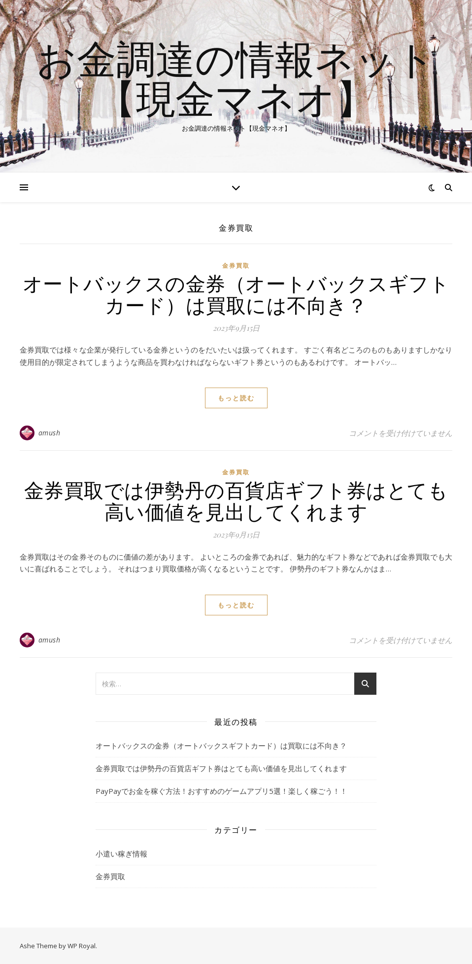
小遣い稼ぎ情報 (121, 853)
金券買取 (236, 265)
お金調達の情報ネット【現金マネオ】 (236, 77)
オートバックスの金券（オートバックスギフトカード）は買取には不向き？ (236, 294)
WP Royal (81, 945)
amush (49, 432)
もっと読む (236, 397)
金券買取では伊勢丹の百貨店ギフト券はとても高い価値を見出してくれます (236, 500)
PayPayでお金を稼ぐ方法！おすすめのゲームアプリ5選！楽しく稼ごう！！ (221, 791)
